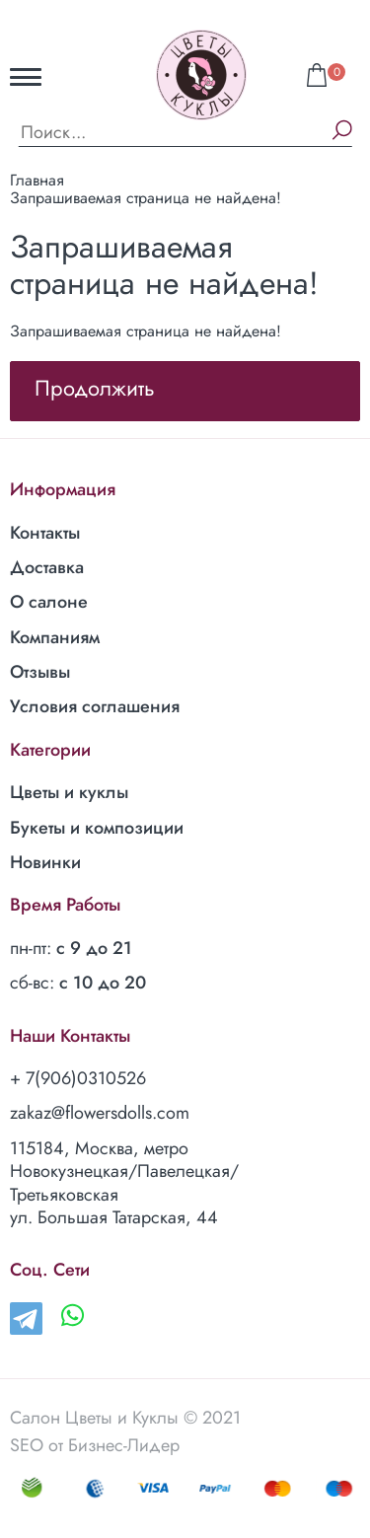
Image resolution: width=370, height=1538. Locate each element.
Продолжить (95, 387)
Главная (37, 180)
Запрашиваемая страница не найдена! (145, 197)
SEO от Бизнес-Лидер (95, 1445)
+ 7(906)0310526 (78, 1078)
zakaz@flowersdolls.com (99, 1113)
